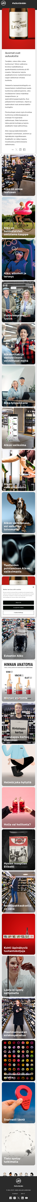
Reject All (18, 602)
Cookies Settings (18, 612)
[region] (18, 601)
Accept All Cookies (18, 607)
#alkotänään (19, 3)
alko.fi (23, 1194)
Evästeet (15, 1194)
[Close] (33, 587)
